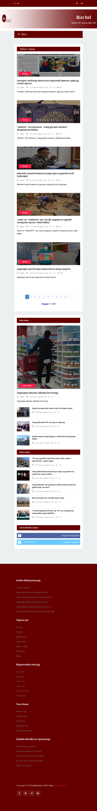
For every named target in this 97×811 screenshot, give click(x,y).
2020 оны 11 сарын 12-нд (36, 180)
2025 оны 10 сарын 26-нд (42, 491)
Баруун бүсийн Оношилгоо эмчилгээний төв (34, 597)
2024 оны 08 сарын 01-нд (37, 87)
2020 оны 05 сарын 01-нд (37, 227)
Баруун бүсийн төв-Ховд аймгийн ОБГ (32, 592)
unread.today (22, 691)
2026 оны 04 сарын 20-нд (43, 465)
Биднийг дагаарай (71, 542)
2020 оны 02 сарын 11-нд (42, 443)
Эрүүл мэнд (21, 641)
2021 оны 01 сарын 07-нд (36, 134)
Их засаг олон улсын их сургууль (29, 760)
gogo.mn (20, 676)
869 (59, 87)
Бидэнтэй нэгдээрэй (71, 535)
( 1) (52, 227)
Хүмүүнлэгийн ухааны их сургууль (30, 756)
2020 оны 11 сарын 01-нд (42, 426)
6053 (60, 273)
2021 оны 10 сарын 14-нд (42, 412)
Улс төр (19, 627)
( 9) (57, 443)
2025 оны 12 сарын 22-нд (42, 478)
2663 (59, 134)
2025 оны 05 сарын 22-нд (43, 517)
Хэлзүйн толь (21, 716)
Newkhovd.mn (59, 785)
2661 (58, 180)
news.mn (20, 672)
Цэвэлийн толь (22, 726)
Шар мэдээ (27, 385)
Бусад (25, 73)
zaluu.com (21, 681)
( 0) (52, 87)
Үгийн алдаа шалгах (24, 730)
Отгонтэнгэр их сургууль (26, 746)
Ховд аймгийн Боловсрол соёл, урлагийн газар (35, 611)
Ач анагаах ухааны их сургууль (29, 751)
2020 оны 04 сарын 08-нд (37, 273)
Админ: (21, 87)
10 (65, 297)
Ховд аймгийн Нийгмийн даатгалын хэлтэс (33, 607)
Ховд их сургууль (23, 587)
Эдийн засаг (21, 637)
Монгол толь (21, 711)
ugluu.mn (20, 686)
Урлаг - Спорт (22, 646)
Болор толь (21, 721)
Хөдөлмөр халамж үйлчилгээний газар (32, 602)
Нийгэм (19, 632)
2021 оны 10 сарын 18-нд (36, 397)
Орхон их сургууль (23, 765)
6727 (59, 227)
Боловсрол (20, 651)
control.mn (21, 695)
